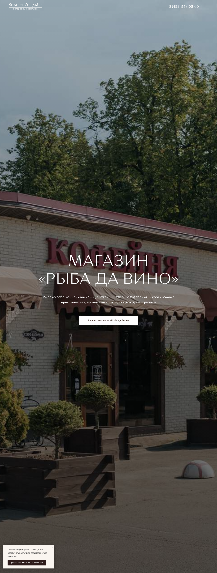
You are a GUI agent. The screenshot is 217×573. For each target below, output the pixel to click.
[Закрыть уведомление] (52, 547)
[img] (205, 6)
